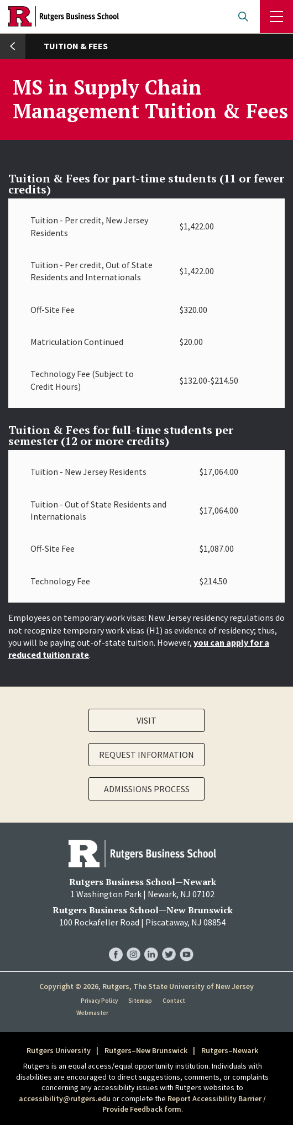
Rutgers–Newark (229, 1050)
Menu (276, 16)
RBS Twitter (169, 943)
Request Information (146, 754)
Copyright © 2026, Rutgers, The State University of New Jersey (146, 986)
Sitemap (140, 1000)
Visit (146, 720)
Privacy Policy (99, 1000)
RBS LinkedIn (151, 943)
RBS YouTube (186, 943)
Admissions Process (147, 788)
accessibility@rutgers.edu (65, 1098)
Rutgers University (59, 1050)
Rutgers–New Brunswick (145, 1050)
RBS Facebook (116, 943)
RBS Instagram (133, 943)
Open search (243, 16)
